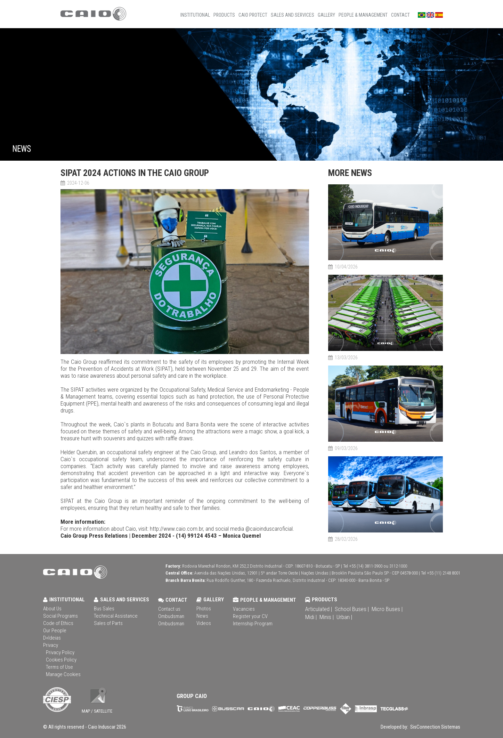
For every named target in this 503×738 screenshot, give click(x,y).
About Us (52, 608)
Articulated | (318, 608)
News (202, 616)
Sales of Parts (108, 623)
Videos (203, 623)
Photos (203, 608)
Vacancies (244, 609)
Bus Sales (104, 608)
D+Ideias (52, 638)
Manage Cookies (63, 674)
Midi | (311, 616)
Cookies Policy (61, 660)
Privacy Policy (60, 652)
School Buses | (352, 608)
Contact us (169, 609)
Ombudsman (171, 616)
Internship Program (253, 623)
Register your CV (250, 616)
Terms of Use (59, 667)
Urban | (344, 616)
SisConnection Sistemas (434, 727)
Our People (54, 630)
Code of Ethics (58, 623)
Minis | (326, 616)
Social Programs (60, 616)
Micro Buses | (387, 608)
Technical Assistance (116, 616)
